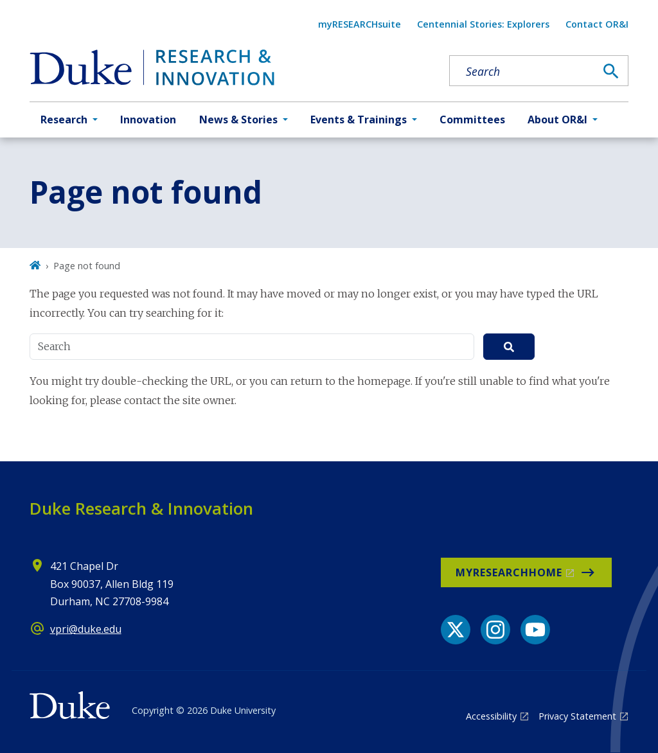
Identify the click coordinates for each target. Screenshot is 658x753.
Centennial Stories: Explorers (483, 24)
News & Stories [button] (238, 119)
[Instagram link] (495, 629)
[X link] (455, 629)
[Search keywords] (522, 71)
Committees (472, 119)
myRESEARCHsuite (359, 24)
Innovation (148, 119)
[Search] (611, 71)
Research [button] (63, 119)
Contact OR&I (596, 24)
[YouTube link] (535, 629)
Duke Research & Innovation (141, 508)
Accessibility (491, 716)
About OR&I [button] (557, 119)
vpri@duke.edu (85, 629)
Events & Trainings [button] (358, 119)
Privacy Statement (577, 716)
